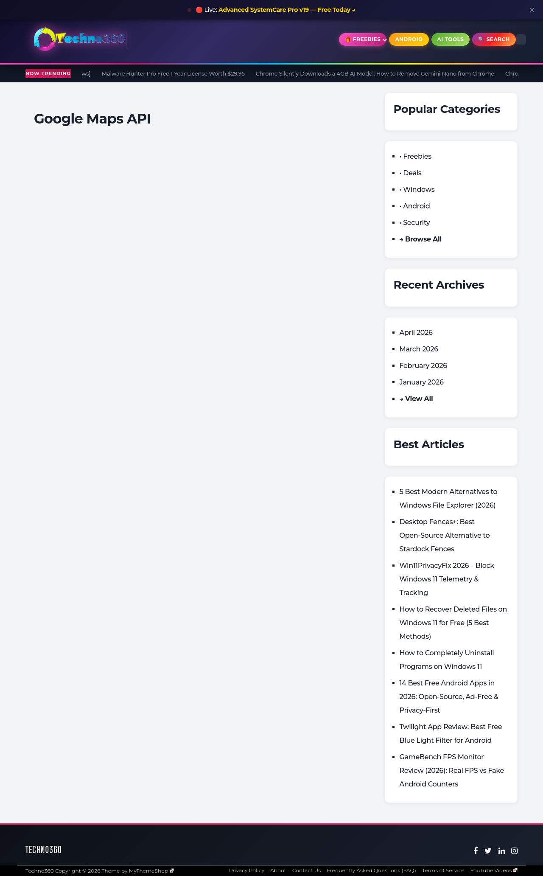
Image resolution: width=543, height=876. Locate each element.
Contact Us (306, 870)
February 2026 (423, 366)
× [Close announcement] (532, 9)
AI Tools (450, 39)
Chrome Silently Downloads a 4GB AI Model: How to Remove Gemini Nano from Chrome (378, 73)
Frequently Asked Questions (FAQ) (371, 870)
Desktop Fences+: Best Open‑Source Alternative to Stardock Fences (445, 535)
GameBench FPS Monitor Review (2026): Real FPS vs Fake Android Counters (452, 770)
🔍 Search (494, 39)
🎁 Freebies (363, 39)
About (278, 870)
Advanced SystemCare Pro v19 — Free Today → (286, 10)
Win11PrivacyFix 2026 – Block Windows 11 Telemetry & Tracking (447, 579)
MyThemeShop (151, 871)
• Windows (417, 189)
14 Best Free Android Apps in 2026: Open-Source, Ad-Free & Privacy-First (449, 696)
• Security (415, 223)
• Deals (411, 173)
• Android (415, 206)
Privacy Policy (246, 870)
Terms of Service (443, 870)
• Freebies (415, 156)
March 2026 (419, 349)
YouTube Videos (494, 870)
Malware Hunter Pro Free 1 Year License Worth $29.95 (176, 73)
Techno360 (43, 849)
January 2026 (422, 382)
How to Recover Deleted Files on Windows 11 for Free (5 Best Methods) (453, 622)
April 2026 (416, 332)
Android (409, 39)
